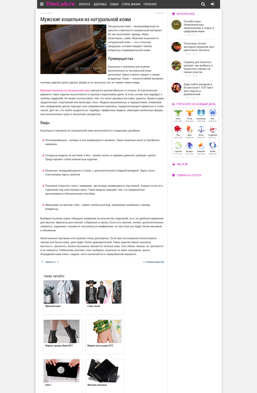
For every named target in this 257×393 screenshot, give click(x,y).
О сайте (115, 379)
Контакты (116, 383)
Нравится (50, 262)
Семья (115, 4)
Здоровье (100, 4)
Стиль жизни (132, 4)
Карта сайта (141, 383)
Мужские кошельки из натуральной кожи (65, 90)
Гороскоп (150, 4)
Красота (85, 4)
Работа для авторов (145, 379)
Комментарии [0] (153, 262)
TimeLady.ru (60, 4)
